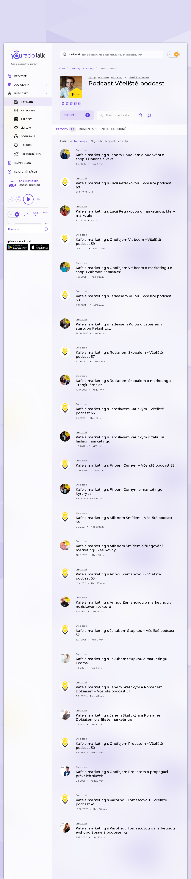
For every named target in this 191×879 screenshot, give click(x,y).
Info (104, 129)
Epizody (66, 129)
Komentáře (88, 129)
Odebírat (76, 115)
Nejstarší (96, 141)
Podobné (118, 129)
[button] (28, 84)
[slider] (15, 162)
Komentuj (28, 168)
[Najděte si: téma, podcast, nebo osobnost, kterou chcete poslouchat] (111, 54)
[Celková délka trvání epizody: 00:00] (46, 162)
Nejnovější (80, 141)
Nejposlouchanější (117, 141)
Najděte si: (74, 54)
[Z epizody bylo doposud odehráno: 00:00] (10, 162)
